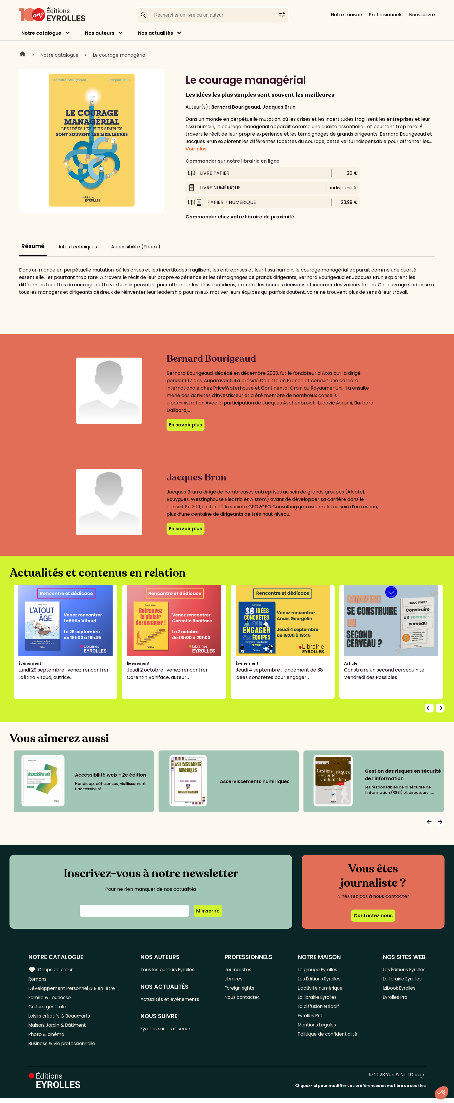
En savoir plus (185, 424)
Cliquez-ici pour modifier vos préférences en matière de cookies (360, 1090)
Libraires (235, 979)
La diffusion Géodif (317, 1008)
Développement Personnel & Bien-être (74, 989)
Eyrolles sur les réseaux (169, 1030)
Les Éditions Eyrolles (319, 979)
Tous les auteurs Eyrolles (171, 969)
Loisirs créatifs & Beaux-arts (60, 1018)
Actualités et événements (173, 999)
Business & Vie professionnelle (63, 1048)
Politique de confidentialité (326, 1038)
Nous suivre (422, 14)
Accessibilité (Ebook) (135, 246)
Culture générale (48, 1008)
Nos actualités (155, 33)
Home (22, 54)
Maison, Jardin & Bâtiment (58, 1028)
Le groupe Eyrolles (317, 969)
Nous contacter (244, 999)
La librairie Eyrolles (317, 999)
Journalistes (240, 969)
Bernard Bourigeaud (235, 107)
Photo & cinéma (47, 1038)
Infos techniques (78, 246)
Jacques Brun (278, 107)
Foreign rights (242, 989)
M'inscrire (208, 910)
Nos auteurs (99, 33)
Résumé (32, 246)
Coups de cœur (51, 969)
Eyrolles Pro (309, 1018)
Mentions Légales (316, 1028)
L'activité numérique (319, 989)
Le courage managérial (119, 55)
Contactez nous (373, 915)
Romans (37, 979)
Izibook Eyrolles (397, 989)
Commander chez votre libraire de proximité (240, 216)
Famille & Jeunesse (50, 999)
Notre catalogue (41, 33)
